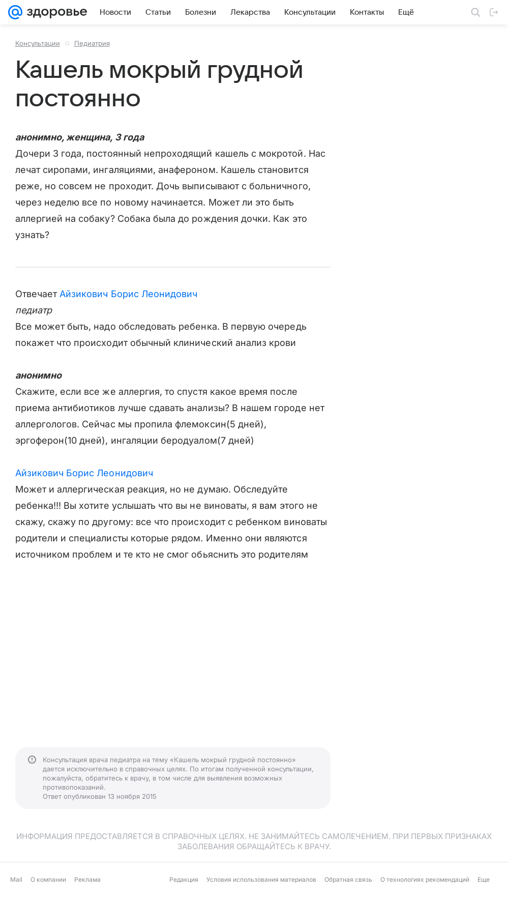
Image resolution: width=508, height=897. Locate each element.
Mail (16, 879)
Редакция (183, 879)
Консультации (37, 43)
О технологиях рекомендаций (424, 879)
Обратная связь (348, 879)
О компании (48, 879)
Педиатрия (92, 43)
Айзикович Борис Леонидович (128, 293)
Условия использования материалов (261, 879)
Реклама (87, 879)
